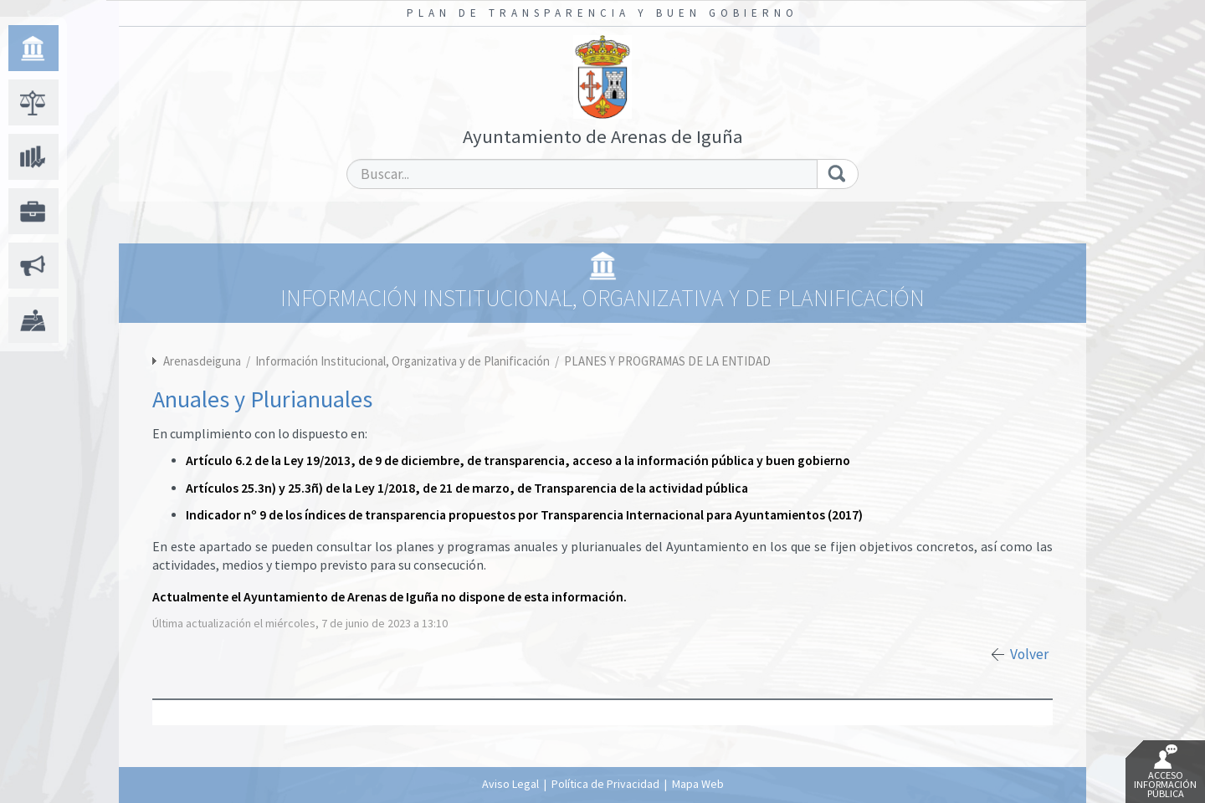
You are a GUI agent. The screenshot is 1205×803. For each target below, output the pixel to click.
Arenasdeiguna (202, 361)
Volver (1029, 654)
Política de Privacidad (605, 783)
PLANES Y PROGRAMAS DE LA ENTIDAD (667, 361)
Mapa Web (698, 783)
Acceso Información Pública (1165, 772)
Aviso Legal (510, 783)
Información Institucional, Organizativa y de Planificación (403, 361)
